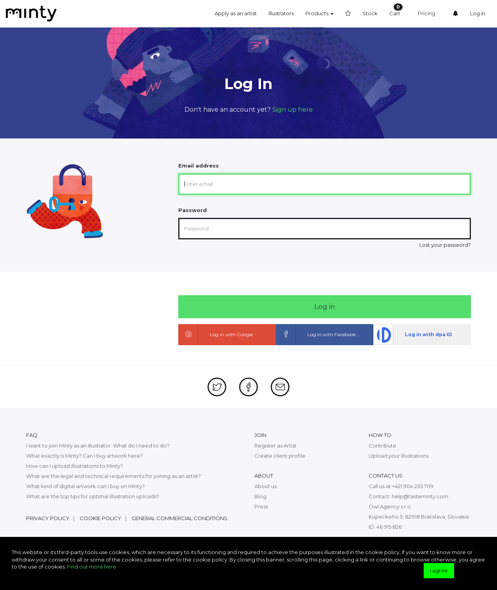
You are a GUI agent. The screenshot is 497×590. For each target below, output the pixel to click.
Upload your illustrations (399, 456)
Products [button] (319, 13)
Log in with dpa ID (413, 334)
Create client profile (279, 456)
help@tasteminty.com (420, 496)
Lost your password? (445, 245)
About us (265, 486)
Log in (477, 13)
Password (192, 210)
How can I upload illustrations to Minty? (74, 466)
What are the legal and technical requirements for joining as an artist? (113, 476)
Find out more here (91, 566)
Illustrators (281, 13)
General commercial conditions (179, 518)
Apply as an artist (236, 13)
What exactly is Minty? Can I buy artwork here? (84, 456)
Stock (370, 13)
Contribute (382, 445)
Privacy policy (47, 518)
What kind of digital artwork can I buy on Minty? (85, 486)
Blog (260, 496)
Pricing (426, 13)
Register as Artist (275, 445)
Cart (396, 10)
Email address (198, 165)
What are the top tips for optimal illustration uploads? (92, 496)
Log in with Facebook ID (319, 334)
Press (261, 506)
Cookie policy (100, 518)
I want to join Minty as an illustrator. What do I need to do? (98, 445)
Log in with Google (216, 334)
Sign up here (292, 109)
